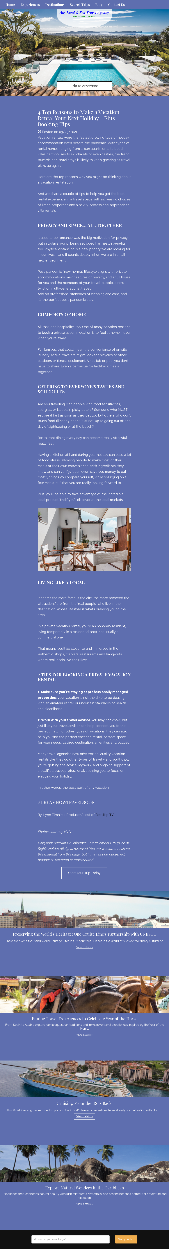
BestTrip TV (104, 815)
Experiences (30, 4)
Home (10, 4)
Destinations (54, 4)
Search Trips (80, 4)
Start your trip (126, 1239)
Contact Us (116, 4)
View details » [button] (84, 947)
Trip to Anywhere (84, 86)
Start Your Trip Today (84, 873)
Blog (99, 4)
